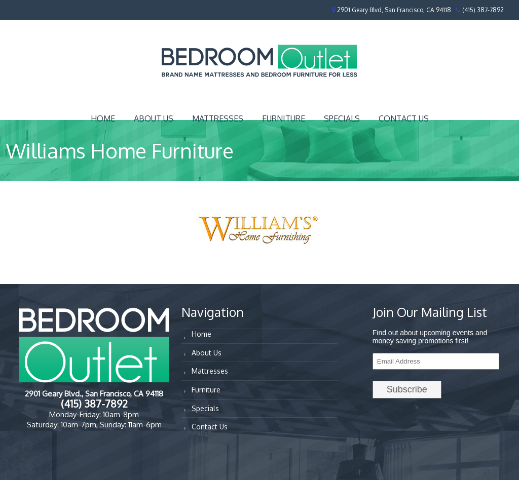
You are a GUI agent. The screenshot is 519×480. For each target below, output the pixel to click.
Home (103, 118)
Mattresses (217, 118)
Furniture (283, 118)
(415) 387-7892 (483, 10)
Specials (342, 118)
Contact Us (404, 118)
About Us (153, 118)
